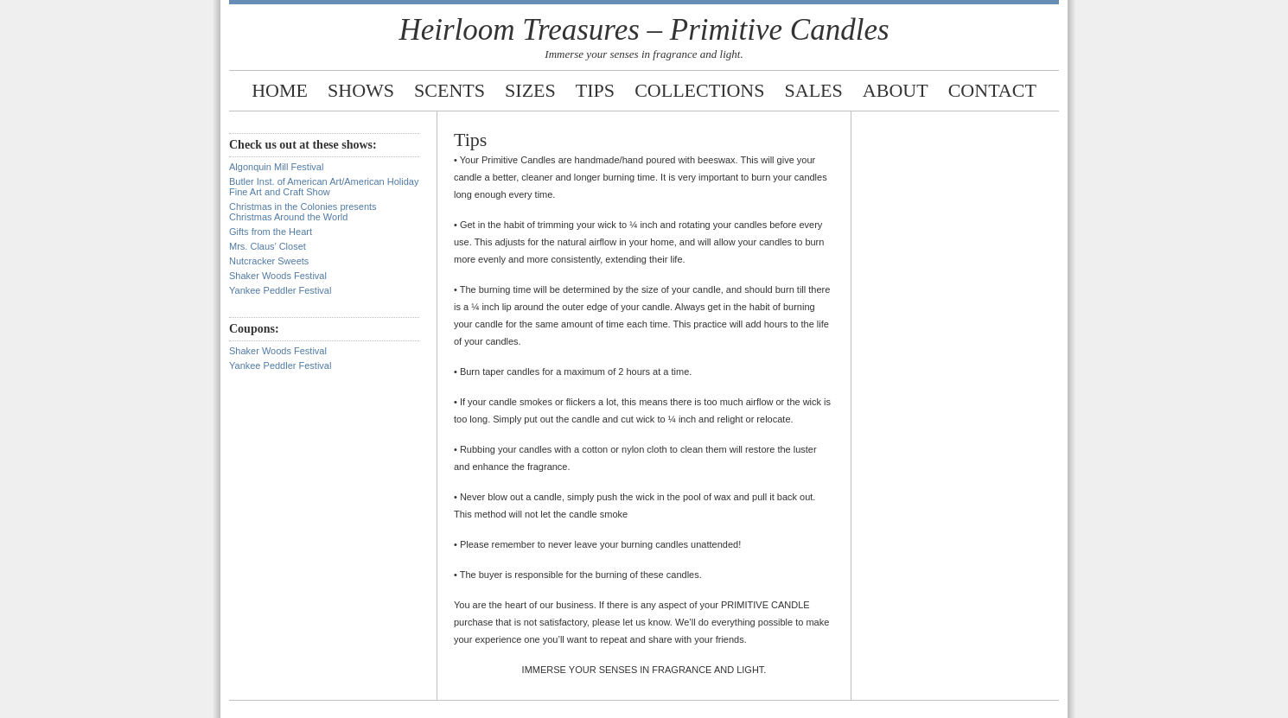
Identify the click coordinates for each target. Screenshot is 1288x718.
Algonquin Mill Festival (276, 167)
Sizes (530, 90)
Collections (699, 90)
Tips (595, 90)
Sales (814, 90)
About (895, 90)
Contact (992, 90)
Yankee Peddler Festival (280, 290)
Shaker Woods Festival (278, 275)
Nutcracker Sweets (269, 261)
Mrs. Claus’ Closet (267, 246)
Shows (361, 90)
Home (280, 90)
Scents (449, 90)
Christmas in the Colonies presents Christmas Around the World (303, 211)
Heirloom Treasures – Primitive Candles (644, 30)
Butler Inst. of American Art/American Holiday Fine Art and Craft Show (323, 186)
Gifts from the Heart (270, 231)
